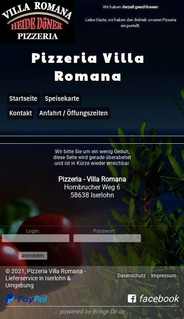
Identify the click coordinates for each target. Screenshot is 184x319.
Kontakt (20, 113)
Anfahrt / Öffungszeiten (73, 113)
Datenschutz (131, 276)
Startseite (23, 98)
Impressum (164, 276)
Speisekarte (62, 98)
